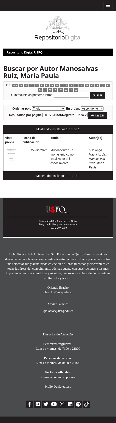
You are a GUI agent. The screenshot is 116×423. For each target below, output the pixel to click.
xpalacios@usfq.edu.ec (58, 311)
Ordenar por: (22, 108)
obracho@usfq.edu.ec (58, 292)
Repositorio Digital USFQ (24, 52)
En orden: (73, 108)
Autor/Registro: (64, 115)
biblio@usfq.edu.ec (58, 386)
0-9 (15, 85)
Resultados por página (25, 115)
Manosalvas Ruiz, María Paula (97, 163)
